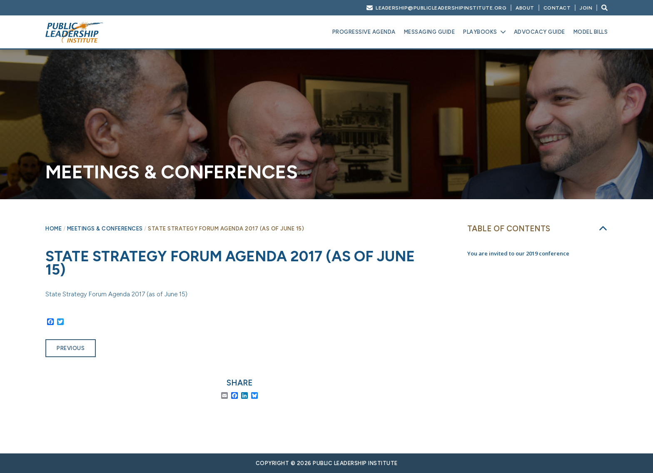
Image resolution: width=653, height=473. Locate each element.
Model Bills (590, 32)
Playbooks (480, 32)
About (525, 7)
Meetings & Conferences (105, 228)
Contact (557, 7)
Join (586, 7)
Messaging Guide (429, 32)
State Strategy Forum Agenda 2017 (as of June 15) (116, 294)
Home (53, 228)
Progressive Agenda (364, 32)
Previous (71, 348)
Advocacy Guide (539, 32)
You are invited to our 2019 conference (518, 253)
